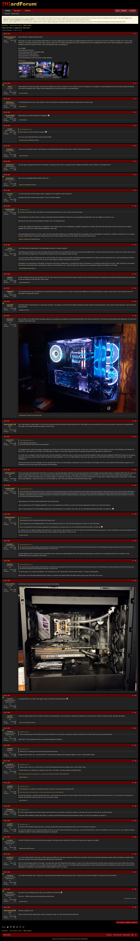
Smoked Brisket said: (25, 489)
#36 (135, 907)
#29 (135, 782)
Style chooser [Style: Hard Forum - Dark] (7, 935)
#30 (135, 806)
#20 (135, 514)
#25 (135, 712)
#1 (135, 33)
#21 (135, 540)
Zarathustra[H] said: (25, 129)
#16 (135, 421)
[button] (21, 10)
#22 (135, 560)
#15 (135, 315)
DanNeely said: (24, 824)
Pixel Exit (60, 939)
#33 (135, 854)
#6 (135, 145)
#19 (135, 485)
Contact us (109, 935)
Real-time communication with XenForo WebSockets (75, 939)
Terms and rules (117, 935)
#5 (135, 125)
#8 (135, 174)
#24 (135, 695)
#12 (135, 274)
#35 (135, 889)
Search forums (15, 13)
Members (28, 10)
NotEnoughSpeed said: (26, 440)
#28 (135, 761)
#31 (135, 820)
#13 (135, 288)
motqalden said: (24, 209)
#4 (135, 112)
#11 (135, 244)
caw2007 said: (23, 732)
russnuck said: (23, 749)
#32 (135, 837)
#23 (135, 580)
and (27, 140)
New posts (17, 10)
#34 (135, 872)
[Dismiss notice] (136, 18)
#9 (135, 190)
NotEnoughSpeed (7, 30)
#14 (135, 301)
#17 (135, 436)
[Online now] (3, 85)
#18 (135, 469)
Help (132, 935)
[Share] (133, 34)
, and (27, 239)
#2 (135, 83)
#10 (135, 206)
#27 (135, 745)
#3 (135, 98)
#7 (135, 161)
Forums (7, 10)
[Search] (132, 10)
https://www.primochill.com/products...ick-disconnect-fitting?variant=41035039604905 (43, 774)
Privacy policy (126, 935)
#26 (135, 728)
